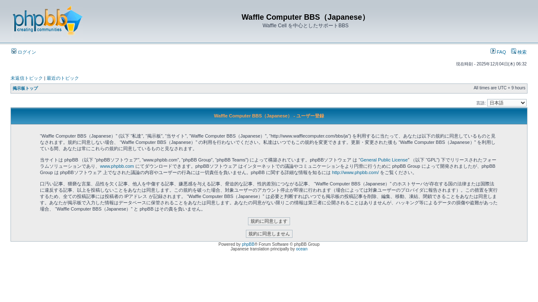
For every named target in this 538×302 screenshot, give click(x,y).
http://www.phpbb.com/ (355, 172)
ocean (301, 249)
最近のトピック (63, 78)
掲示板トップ (25, 88)
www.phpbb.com (117, 166)
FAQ (498, 52)
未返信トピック (27, 78)
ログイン (23, 52)
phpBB (248, 244)
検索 (519, 52)
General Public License (384, 159)
